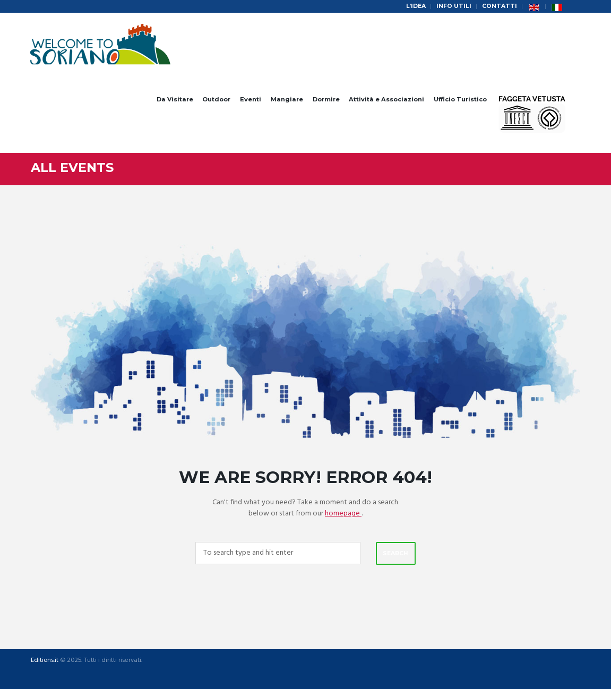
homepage (343, 513)
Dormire (326, 99)
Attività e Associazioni (386, 99)
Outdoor (216, 99)
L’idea (416, 6)
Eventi (250, 99)
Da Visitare (175, 99)
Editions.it (44, 661)
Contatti (499, 6)
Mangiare (287, 99)
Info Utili (453, 6)
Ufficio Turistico (460, 99)
